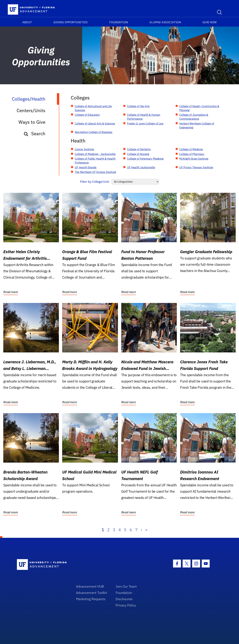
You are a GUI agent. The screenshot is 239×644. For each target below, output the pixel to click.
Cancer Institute (84, 149)
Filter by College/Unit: (95, 182)
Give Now (210, 22)
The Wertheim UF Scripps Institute (95, 172)
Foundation (118, 22)
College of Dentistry (139, 149)
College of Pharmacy (191, 154)
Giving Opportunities (70, 22)
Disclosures (124, 599)
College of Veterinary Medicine (145, 158)
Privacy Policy (126, 605)
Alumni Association (165, 22)
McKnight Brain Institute (193, 158)
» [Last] (146, 529)
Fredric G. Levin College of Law (145, 123)
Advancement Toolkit (91, 592)
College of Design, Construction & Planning (199, 108)
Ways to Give (31, 122)
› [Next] (141, 529)
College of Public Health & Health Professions (95, 160)
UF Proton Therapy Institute (196, 167)
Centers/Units (31, 110)
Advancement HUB (90, 586)
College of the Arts (138, 106)
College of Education (87, 114)
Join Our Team (126, 586)
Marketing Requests (90, 599)
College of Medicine (191, 149)
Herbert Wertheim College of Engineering (196, 125)
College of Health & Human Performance (143, 116)
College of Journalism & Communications (193, 116)
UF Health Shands (85, 167)
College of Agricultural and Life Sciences (93, 108)
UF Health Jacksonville (141, 167)
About (27, 22)
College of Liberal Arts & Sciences (95, 123)
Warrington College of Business (93, 132)
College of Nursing (138, 154)
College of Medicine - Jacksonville (95, 154)
